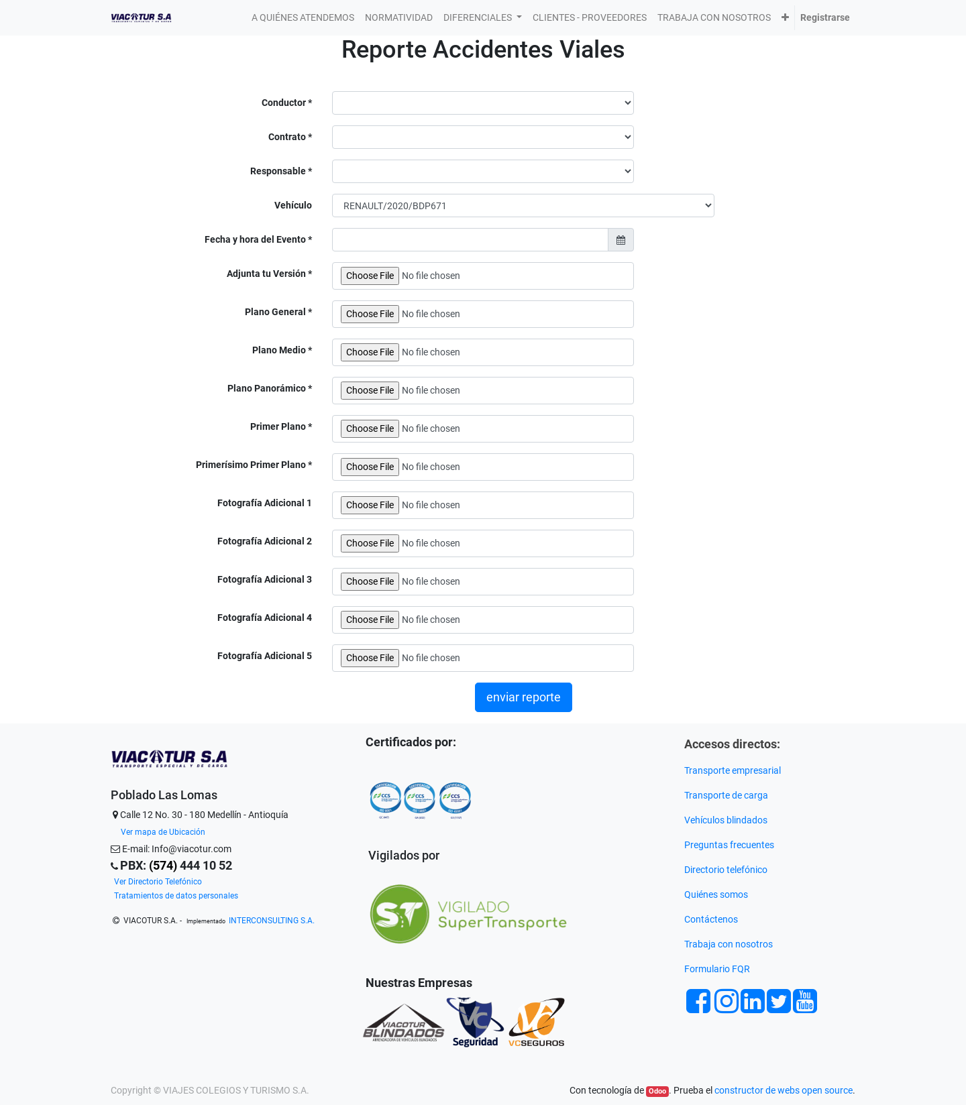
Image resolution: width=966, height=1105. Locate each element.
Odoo (657, 1091)
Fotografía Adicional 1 (264, 503)
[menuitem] (303, 17)
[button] (785, 17)
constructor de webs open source (783, 1090)
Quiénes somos (716, 894)
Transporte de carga (727, 795)
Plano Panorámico (267, 388)
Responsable (279, 171)
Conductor (285, 102)
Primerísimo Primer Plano (252, 464)
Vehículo (293, 205)
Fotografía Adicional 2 (264, 541)
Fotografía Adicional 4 (264, 617)
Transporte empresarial (732, 770)
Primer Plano (279, 426)
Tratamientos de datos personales (176, 895)
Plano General (276, 311)
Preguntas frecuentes (730, 844)
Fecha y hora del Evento (256, 239)
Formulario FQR (717, 969)
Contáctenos (711, 919)
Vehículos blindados (725, 820)
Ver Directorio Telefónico (158, 881)
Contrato (288, 136)
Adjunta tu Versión (267, 273)
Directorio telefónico (725, 869)
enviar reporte (523, 697)
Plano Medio (280, 350)
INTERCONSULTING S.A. (272, 920)
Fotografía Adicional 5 (264, 655)
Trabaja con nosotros (729, 944)
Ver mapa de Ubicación (163, 832)
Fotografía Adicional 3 (264, 579)
